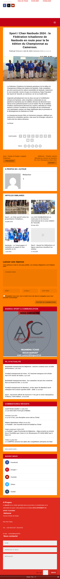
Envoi (53, 572)
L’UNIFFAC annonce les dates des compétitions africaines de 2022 (29, 442)
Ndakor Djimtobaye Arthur (14, 422)
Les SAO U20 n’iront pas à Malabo (18, 410)
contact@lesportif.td (14, 533)
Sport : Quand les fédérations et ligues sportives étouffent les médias (43, 247)
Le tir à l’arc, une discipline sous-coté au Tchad (23, 417)
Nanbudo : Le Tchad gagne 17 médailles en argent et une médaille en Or (16, 247)
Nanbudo (36, 51)
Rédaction (19, 51)
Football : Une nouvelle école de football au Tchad (24, 424)
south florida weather (12, 409)
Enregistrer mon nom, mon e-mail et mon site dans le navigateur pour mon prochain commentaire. (28, 296)
